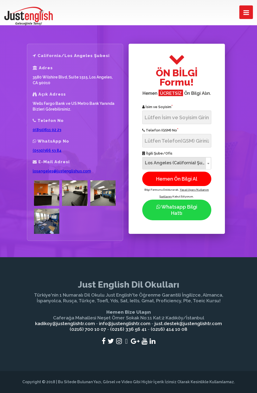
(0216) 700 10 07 (88, 329)
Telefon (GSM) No (160, 130)
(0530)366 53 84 (47, 150)
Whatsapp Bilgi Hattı (176, 210)
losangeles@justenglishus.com (62, 171)
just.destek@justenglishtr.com (188, 323)
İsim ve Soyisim (157, 106)
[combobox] (176, 163)
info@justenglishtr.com (124, 323)
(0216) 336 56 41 (128, 329)
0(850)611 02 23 (47, 130)
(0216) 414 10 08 (169, 329)
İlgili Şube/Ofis (157, 153)
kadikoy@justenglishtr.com (65, 323)
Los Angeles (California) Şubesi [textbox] (178, 162)
